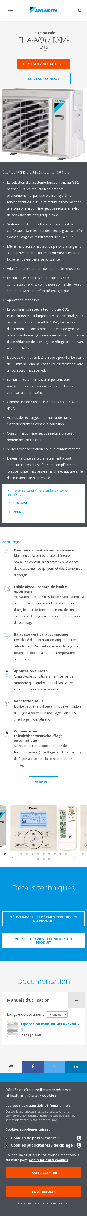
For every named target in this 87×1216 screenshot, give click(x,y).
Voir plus (43, 781)
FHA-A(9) (20, 503)
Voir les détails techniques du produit (43, 940)
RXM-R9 (19, 512)
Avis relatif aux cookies (48, 1160)
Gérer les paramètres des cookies (43, 1203)
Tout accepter (43, 1172)
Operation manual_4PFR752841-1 (50, 1026)
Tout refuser (44, 1191)
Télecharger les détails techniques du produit (43, 919)
